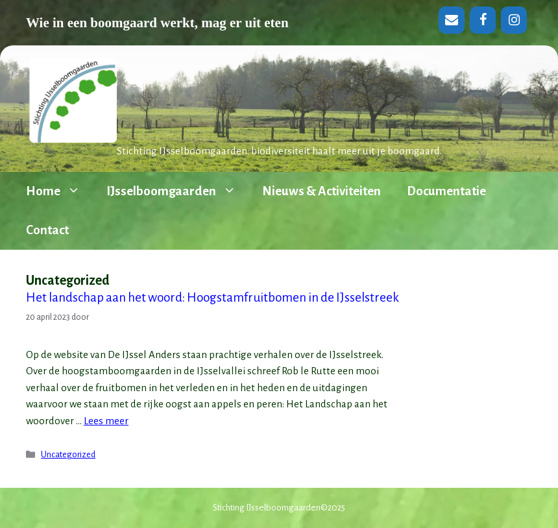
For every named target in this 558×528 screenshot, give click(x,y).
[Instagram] (514, 20)
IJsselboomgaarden (177, 191)
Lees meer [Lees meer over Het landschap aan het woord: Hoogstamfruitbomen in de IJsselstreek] (106, 420)
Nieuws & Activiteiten (321, 191)
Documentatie (446, 191)
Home (59, 191)
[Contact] (452, 20)
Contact (47, 230)
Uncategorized (68, 454)
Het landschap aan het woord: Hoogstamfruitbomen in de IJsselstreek (212, 297)
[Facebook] (483, 20)
